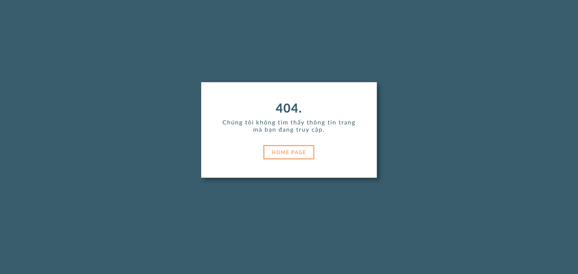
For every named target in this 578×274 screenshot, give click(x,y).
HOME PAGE (289, 152)
